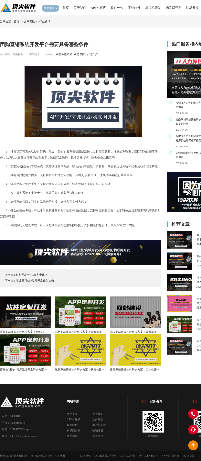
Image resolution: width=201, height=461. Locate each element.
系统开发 (92, 54)
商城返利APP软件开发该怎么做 (35, 280)
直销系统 (79, 54)
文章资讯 (29, 21)
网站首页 (72, 414)
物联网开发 (173, 7)
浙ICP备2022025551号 (41, 455)
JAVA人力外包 (127, 455)
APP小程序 (98, 7)
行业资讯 (44, 21)
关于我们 (80, 7)
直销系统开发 (63, 54)
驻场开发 (192, 7)
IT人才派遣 (189, 455)
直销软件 (134, 7)
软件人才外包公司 (148, 455)
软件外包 (117, 7)
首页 (66, 7)
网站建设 (72, 435)
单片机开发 (153, 7)
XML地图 (60, 455)
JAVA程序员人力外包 (105, 455)
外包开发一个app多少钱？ (31, 274)
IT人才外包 (84, 455)
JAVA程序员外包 (170, 455)
